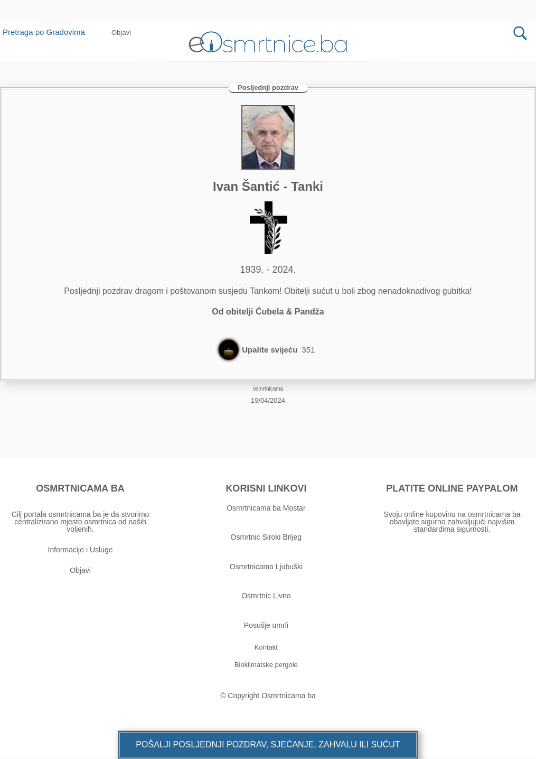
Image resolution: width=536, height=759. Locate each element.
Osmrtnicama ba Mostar (266, 509)
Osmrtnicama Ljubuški (266, 568)
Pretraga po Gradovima (48, 31)
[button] (121, 32)
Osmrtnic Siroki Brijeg (266, 539)
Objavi (80, 572)
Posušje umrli (266, 627)
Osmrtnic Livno (265, 597)
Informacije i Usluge (80, 551)
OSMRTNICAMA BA (80, 490)
